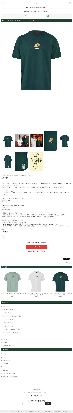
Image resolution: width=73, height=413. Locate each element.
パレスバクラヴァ (8, 319)
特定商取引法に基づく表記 (10, 377)
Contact (5, 363)
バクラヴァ (5, 306)
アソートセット (7, 339)
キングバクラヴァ (8, 322)
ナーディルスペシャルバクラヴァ (12, 316)
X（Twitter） (6, 367)
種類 (3, 229)
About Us (5, 353)
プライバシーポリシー (9, 373)
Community (6, 360)
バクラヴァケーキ (8, 326)
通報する (68, 262)
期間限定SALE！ (7, 346)
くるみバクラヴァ (8, 313)
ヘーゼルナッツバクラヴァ (11, 332)
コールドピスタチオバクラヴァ (12, 329)
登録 (48, 403)
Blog (4, 357)
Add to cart (36, 247)
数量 (3, 235)
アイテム (5, 342)
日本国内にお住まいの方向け (36, 251)
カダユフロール (7, 336)
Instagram (6, 370)
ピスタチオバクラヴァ (9, 309)
